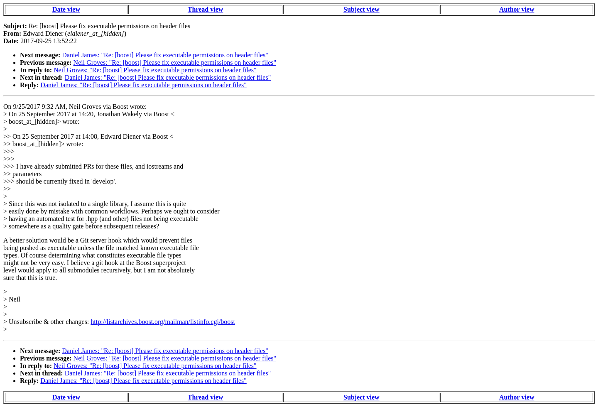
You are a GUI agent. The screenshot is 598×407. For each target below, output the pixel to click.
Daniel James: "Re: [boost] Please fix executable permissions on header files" (165, 55)
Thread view (205, 9)
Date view (66, 9)
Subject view (361, 9)
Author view (516, 9)
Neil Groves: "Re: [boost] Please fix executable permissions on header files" (175, 62)
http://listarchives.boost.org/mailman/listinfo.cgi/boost (163, 321)
